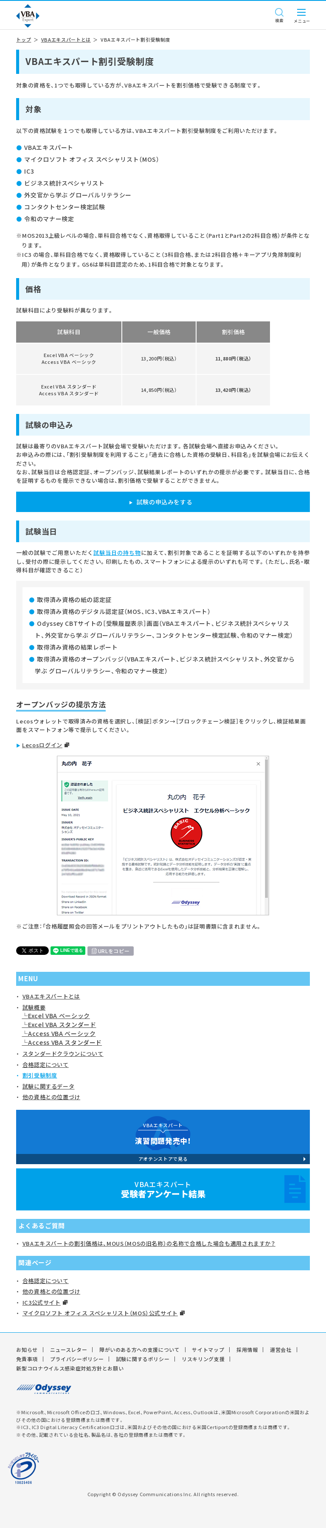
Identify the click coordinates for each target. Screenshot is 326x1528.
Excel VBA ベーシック (59, 1015)
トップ (23, 39)
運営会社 (281, 1350)
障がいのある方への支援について (139, 1350)
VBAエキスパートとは (66, 39)
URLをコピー (114, 951)
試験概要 (34, 1007)
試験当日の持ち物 (117, 553)
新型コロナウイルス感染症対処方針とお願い (70, 1368)
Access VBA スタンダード (65, 1042)
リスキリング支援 (203, 1359)
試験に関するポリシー (143, 1359)
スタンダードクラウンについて (63, 1054)
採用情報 (247, 1350)
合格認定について (45, 1065)
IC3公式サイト (41, 1302)
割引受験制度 (39, 1075)
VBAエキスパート (162, 1189)
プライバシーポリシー (77, 1359)
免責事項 (27, 1359)
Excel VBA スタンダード (62, 1024)
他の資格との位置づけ (51, 1097)
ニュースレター (68, 1350)
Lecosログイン (42, 745)
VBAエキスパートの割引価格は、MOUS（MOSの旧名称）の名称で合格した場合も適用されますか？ (148, 1243)
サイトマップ (208, 1350)
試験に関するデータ (48, 1086)
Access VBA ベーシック (62, 1033)
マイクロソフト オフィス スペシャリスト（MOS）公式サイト (100, 1313)
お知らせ (27, 1350)
